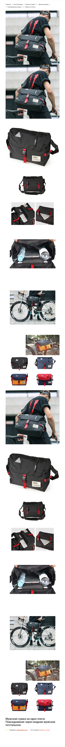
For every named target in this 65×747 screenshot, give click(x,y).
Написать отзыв (44, 730)
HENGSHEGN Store (21, 730)
